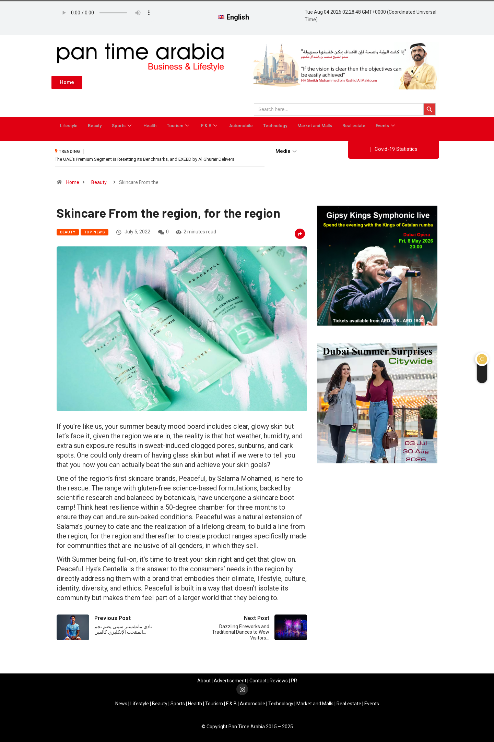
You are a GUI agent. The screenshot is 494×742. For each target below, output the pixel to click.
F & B (210, 125)
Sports (122, 125)
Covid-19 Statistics (393, 149)
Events (386, 125)
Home (72, 182)
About (204, 680)
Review (277, 680)
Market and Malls (314, 125)
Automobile (241, 125)
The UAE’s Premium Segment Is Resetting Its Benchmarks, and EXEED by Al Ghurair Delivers (144, 158)
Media (286, 151)
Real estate (353, 125)
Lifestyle (69, 125)
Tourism (179, 125)
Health (149, 125)
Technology (275, 125)
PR (294, 680)
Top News (94, 232)
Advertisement (230, 680)
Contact (258, 680)
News (121, 703)
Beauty (95, 125)
